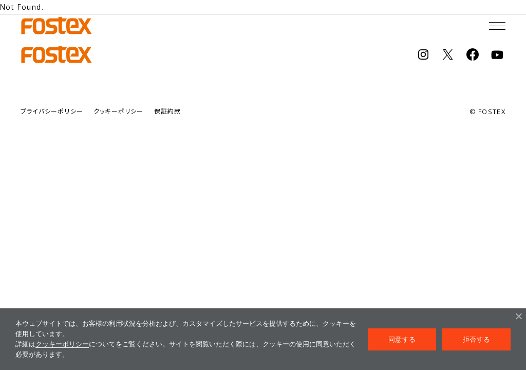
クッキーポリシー (62, 344)
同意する (402, 339)
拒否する (476, 339)
